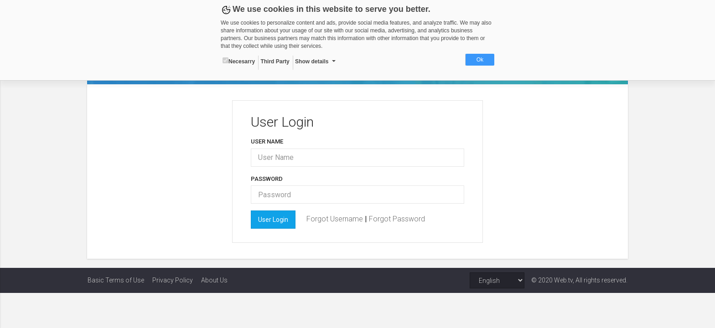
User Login (273, 219)
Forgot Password (397, 219)
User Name (267, 141)
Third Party (274, 61)
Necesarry (239, 61)
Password (267, 178)
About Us (214, 280)
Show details (311, 61)
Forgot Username (335, 219)
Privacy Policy (172, 280)
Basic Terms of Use (116, 280)
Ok (480, 59)
